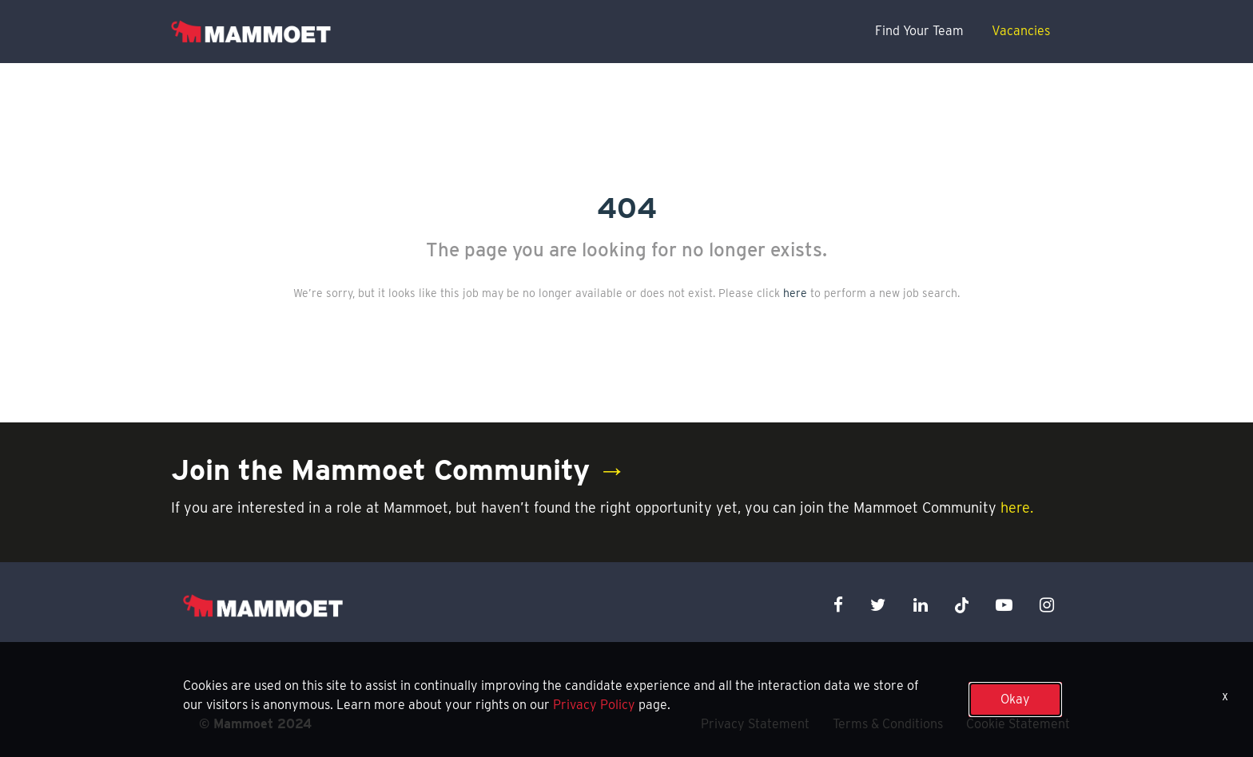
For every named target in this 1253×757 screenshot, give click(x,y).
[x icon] (962, 605)
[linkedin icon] (920, 605)
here (795, 293)
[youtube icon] (1004, 605)
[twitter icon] (878, 605)
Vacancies (1021, 30)
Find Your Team (919, 30)
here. (1016, 507)
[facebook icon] (838, 605)
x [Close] (1225, 695)
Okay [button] (1015, 699)
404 (627, 207)
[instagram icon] (1047, 605)
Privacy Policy (594, 704)
